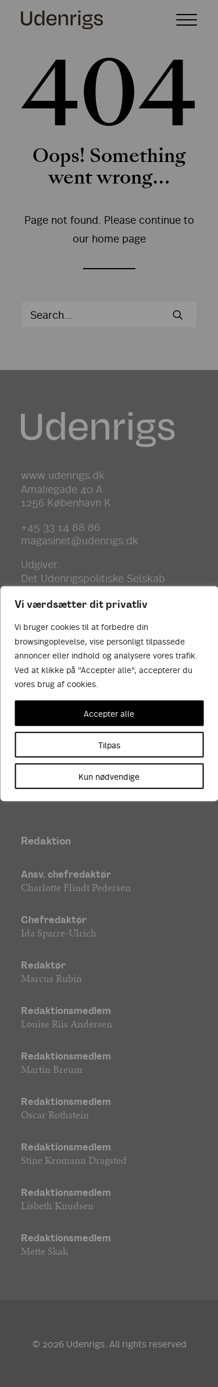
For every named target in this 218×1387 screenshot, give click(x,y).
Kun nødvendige (109, 775)
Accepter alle (109, 713)
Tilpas (109, 744)
